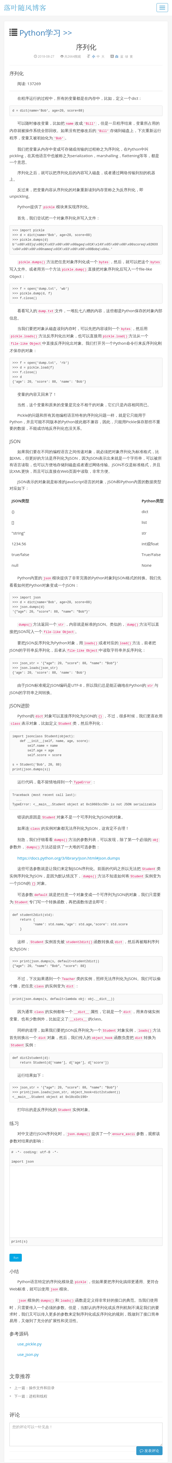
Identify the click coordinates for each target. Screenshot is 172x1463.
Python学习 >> (45, 32)
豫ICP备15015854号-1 (120, 1456)
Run (15, 1238)
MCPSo (90, 1451)
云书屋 (65, 1451)
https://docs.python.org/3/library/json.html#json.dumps (68, 846)
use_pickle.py (29, 1322)
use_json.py (28, 1332)
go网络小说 (118, 1451)
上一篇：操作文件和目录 (34, 1366)
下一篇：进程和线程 (30, 1374)
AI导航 (103, 1451)
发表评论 (149, 1429)
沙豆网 (77, 1451)
